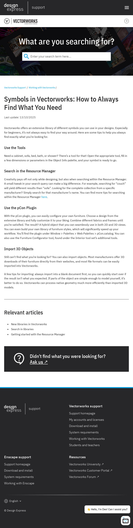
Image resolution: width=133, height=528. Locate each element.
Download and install (83, 426)
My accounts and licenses (86, 420)
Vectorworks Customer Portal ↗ (90, 470)
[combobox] (66, 56)
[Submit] (26, 56)
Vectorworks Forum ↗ (84, 477)
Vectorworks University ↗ (86, 464)
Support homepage (82, 413)
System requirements (84, 432)
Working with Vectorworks (42, 87)
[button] (126, 7)
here (44, 197)
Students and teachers (84, 445)
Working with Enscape (19, 483)
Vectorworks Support (15, 87)
